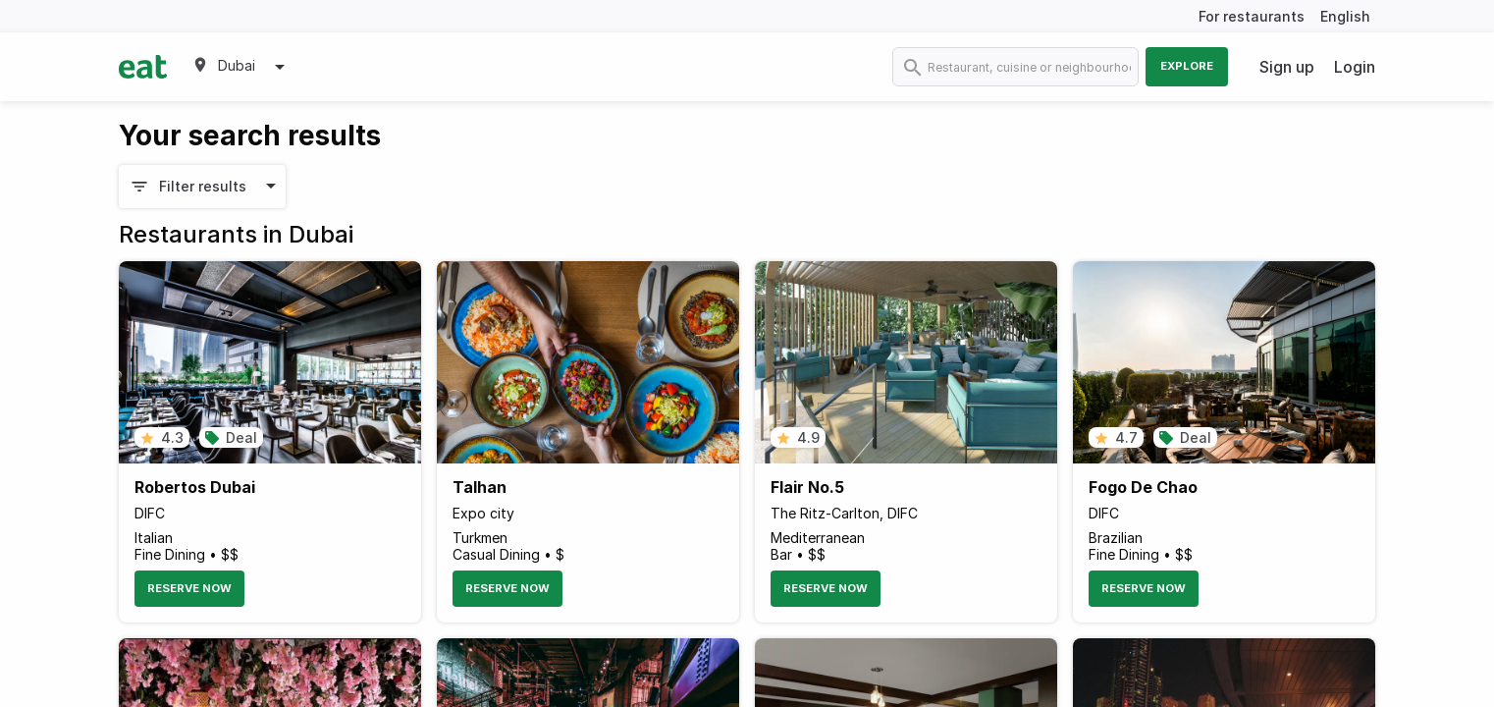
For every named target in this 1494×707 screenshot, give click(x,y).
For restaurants (1252, 16)
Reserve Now (189, 588)
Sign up (1286, 67)
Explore (1186, 66)
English (1345, 16)
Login (1354, 67)
